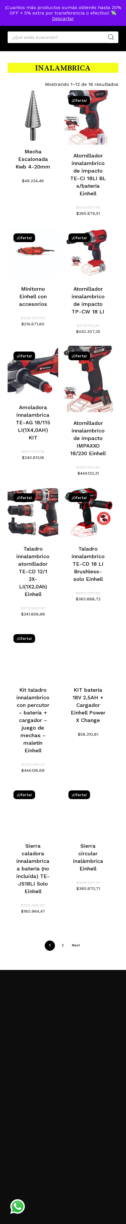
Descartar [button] (63, 18)
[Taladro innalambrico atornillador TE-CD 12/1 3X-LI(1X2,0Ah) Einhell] (33, 512)
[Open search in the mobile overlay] (63, 37)
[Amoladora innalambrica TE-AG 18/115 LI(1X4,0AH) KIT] (33, 371)
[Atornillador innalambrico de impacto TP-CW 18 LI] (88, 253)
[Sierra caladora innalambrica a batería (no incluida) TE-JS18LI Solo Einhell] (33, 810)
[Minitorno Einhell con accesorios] (33, 253)
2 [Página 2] (63, 945)
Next (76, 945)
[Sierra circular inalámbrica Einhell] (88, 810)
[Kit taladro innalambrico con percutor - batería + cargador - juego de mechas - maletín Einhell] (33, 653)
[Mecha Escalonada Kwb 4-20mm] (33, 115)
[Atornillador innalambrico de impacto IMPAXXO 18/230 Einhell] (88, 379)
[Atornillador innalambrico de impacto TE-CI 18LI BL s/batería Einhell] (88, 117)
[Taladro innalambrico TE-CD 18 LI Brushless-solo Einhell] (88, 512)
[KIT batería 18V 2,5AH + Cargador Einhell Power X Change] (88, 653)
